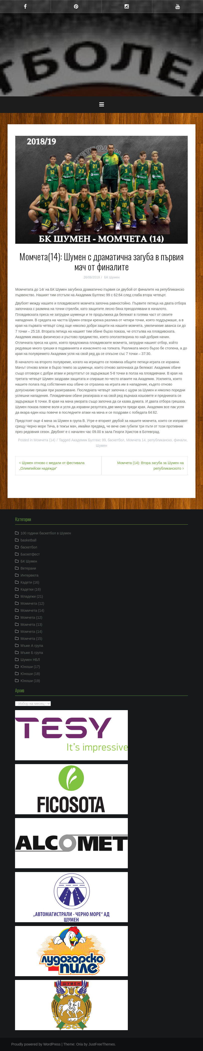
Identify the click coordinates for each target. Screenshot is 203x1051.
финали (180, 440)
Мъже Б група (32, 653)
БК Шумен (111, 277)
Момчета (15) (31, 639)
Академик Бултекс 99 (88, 440)
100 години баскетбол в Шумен (46, 533)
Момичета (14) (32, 610)
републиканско (160, 440)
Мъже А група (32, 646)
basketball (28, 540)
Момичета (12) (32, 603)
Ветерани (28, 568)
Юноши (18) (30, 674)
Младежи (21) (32, 596)
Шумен (101, 446)
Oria (79, 1044)
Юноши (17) (30, 667)
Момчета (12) (31, 617)
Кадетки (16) (31, 589)
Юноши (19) (30, 681)
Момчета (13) (31, 625)
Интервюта (29, 575)
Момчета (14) (44, 440)
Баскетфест (30, 554)
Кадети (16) (30, 582)
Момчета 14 (136, 440)
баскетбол (116, 440)
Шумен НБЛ (30, 660)
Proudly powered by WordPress (36, 1044)
